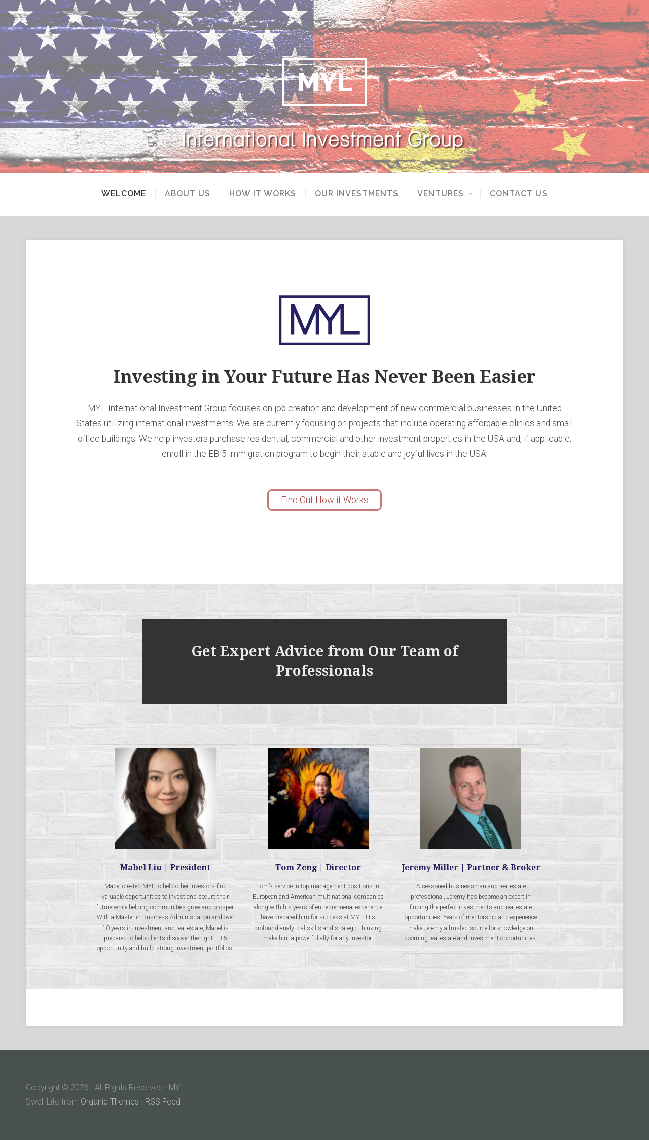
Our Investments (357, 193)
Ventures (440, 193)
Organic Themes (110, 1102)
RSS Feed (163, 1102)
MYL (324, 81)
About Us (187, 193)
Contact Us (519, 193)
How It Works (262, 193)
